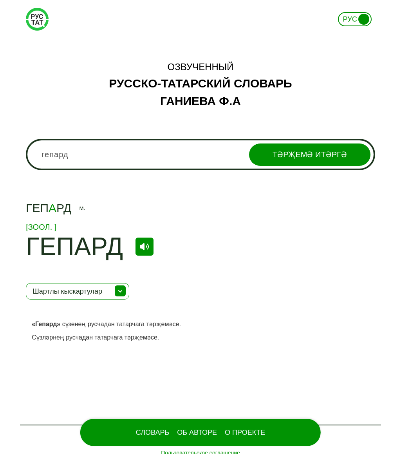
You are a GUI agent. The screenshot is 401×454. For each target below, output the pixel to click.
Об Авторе (197, 432)
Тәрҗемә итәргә (310, 154)
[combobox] (200, 154)
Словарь (152, 432)
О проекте (245, 432)
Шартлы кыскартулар (67, 291)
